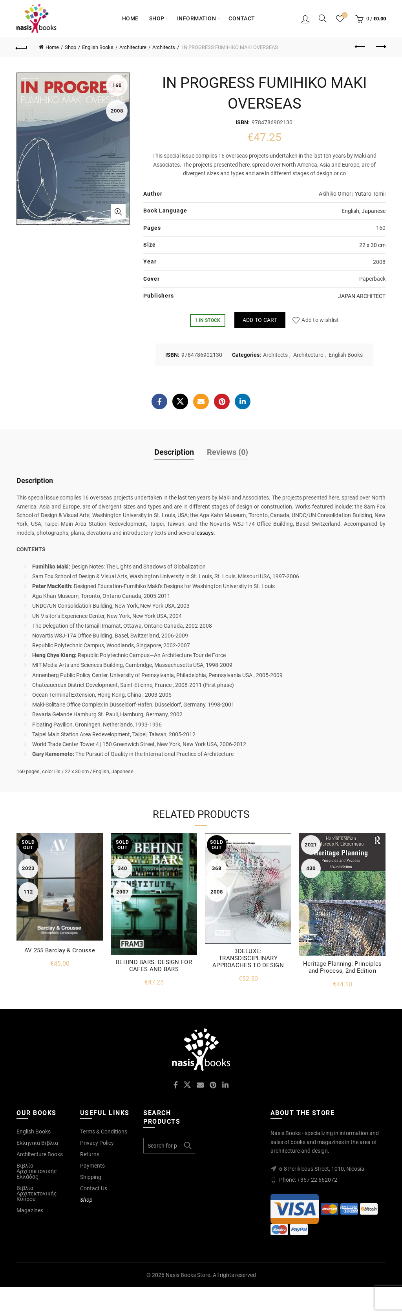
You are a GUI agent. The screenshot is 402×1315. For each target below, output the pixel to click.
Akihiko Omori (336, 194)
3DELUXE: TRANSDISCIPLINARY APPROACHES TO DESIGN (248, 958)
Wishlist (344, 15)
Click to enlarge (118, 211)
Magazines (29, 1210)
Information (196, 18)
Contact (241, 18)
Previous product (360, 46)
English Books (97, 47)
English (350, 211)
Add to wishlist (320, 320)
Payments (92, 1165)
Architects (163, 47)
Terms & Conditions (103, 1131)
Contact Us (93, 1188)
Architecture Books (39, 1154)
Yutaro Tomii (370, 194)
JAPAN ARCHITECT (362, 296)
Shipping (90, 1177)
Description (174, 452)
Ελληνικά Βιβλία (37, 1143)
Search (187, 1145)
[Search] (322, 18)
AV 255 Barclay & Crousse (59, 950)
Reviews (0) (227, 452)
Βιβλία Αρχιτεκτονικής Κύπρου (36, 1193)
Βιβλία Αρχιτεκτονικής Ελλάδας (36, 1171)
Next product (380, 46)
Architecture (132, 47)
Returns (89, 1154)
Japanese (374, 211)
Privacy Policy (97, 1143)
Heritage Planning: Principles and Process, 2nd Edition (342, 967)
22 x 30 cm (372, 245)
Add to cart (260, 320)
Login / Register (305, 19)
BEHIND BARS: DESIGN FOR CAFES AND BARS (154, 966)
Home (130, 18)
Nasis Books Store (188, 1275)
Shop (156, 18)
